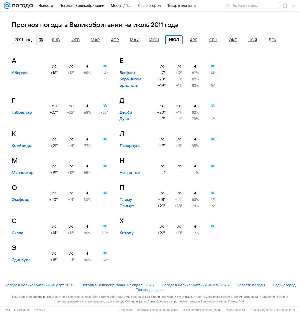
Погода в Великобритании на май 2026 (195, 285)
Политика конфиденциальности (157, 310)
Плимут (127, 200)
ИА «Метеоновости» (282, 310)
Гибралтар (22, 112)
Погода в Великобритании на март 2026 (39, 285)
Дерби (126, 112)
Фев (75, 40)
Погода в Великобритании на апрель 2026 (117, 285)
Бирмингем (130, 79)
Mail (7, 310)
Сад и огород (284, 285)
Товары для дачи (150, 289)
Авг (193, 40)
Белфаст (127, 73)
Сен (213, 40)
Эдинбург (21, 260)
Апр (115, 40)
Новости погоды (251, 285)
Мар (95, 40)
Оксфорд (20, 200)
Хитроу (127, 233)
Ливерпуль (130, 146)
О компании (22, 310)
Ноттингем (130, 173)
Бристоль (129, 85)
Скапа (17, 233)
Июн (154, 40)
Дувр (124, 119)
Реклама (39, 310)
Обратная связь (236, 310)
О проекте (126, 310)
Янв (56, 40)
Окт (233, 40)
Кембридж (22, 146)
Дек (272, 40)
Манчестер (23, 173)
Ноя (252, 40)
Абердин (20, 73)
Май (134, 40)
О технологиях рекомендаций (202, 310)
